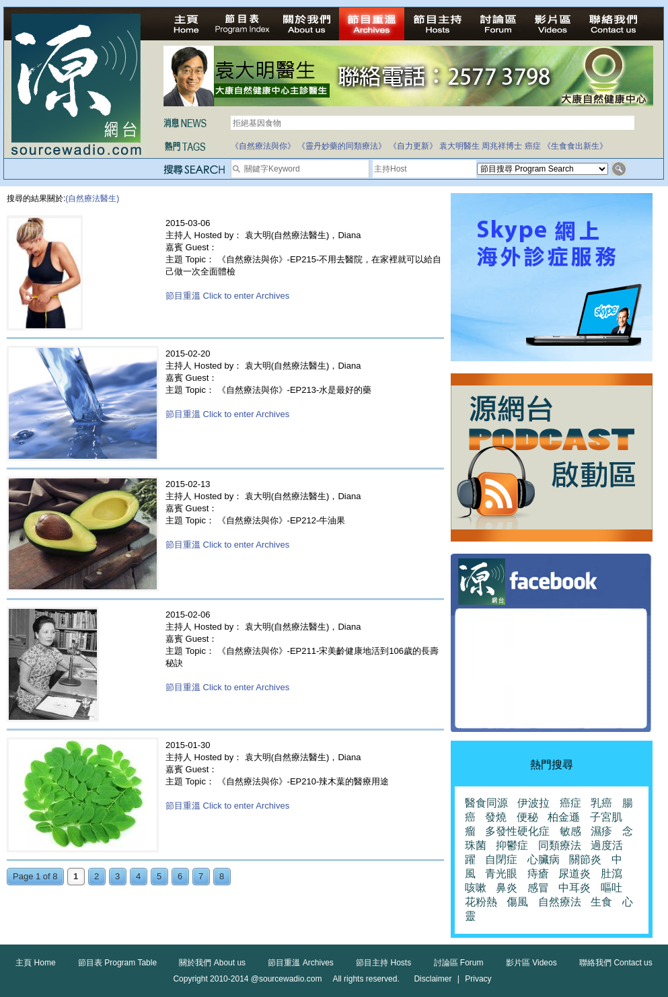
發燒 (496, 817)
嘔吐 (611, 887)
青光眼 (501, 873)
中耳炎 (574, 887)
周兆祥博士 (502, 146)
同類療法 (559, 845)
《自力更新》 (413, 146)
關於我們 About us (212, 962)
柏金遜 (564, 817)
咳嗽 (475, 887)
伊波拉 (533, 803)
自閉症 (501, 859)
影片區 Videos (531, 962)
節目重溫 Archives (300, 962)
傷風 (517, 902)
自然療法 (559, 902)
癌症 (533, 146)
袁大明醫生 (459, 146)
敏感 (570, 831)
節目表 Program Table (117, 962)
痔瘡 (538, 873)
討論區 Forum (459, 962)
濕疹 (601, 831)
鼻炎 (506, 887)
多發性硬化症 (517, 831)
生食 (601, 902)
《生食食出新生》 (575, 146)
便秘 (527, 817)
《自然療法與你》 (263, 146)
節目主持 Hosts (383, 962)
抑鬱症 (512, 845)
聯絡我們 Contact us (616, 962)
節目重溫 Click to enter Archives (227, 296)
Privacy (478, 979)
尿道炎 (574, 873)
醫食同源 (486, 803)
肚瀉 (611, 873)
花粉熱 (481, 902)
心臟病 (543, 859)
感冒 (538, 887)
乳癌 (601, 803)
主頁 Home (35, 962)
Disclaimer (432, 979)
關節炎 (585, 859)
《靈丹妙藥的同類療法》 (341, 146)
